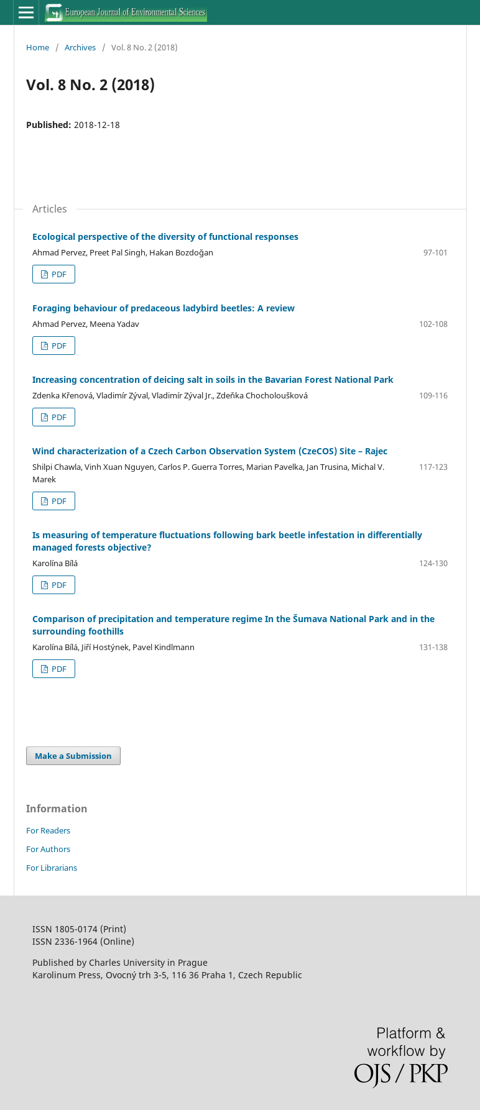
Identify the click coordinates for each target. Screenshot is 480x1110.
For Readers (48, 830)
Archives (80, 47)
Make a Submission (73, 755)
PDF (58, 274)
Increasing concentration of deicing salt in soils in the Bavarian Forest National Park (213, 379)
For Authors (48, 849)
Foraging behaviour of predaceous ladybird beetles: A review (163, 308)
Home (37, 47)
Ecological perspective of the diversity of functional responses (165, 236)
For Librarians (51, 867)
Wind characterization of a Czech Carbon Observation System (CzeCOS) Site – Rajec (209, 451)
